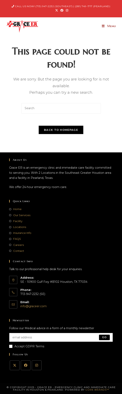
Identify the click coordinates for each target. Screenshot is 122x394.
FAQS (17, 238)
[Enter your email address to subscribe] (61, 337)
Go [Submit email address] (104, 337)
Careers (18, 245)
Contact (18, 250)
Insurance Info (22, 232)
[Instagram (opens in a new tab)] (66, 10)
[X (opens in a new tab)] (56, 10)
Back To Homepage (61, 129)
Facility (17, 221)
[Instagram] (37, 365)
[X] (15, 365)
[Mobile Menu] (109, 26)
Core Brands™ (97, 389)
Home (17, 209)
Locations (19, 227)
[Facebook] (26, 365)
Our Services (21, 215)
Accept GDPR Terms (26, 346)
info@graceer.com (33, 306)
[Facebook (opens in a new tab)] (62, 10)
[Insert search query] (61, 108)
